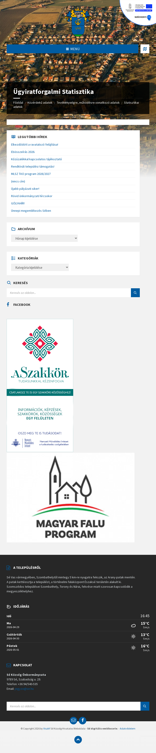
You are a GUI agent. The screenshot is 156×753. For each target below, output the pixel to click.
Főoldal (18, 103)
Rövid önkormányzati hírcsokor (31, 196)
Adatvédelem (127, 728)
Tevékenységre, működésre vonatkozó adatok (88, 103)
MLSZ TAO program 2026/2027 (31, 174)
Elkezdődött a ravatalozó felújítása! (34, 144)
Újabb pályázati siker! (25, 189)
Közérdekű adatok (40, 103)
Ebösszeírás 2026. (23, 152)
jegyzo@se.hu (24, 689)
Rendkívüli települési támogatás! (32, 166)
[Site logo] (78, 22)
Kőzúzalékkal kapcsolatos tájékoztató (36, 159)
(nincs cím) (18, 181)
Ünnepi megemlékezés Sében (31, 211)
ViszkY (46, 728)
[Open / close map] (144, 48)
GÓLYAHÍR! (18, 203)
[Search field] (62, 292)
